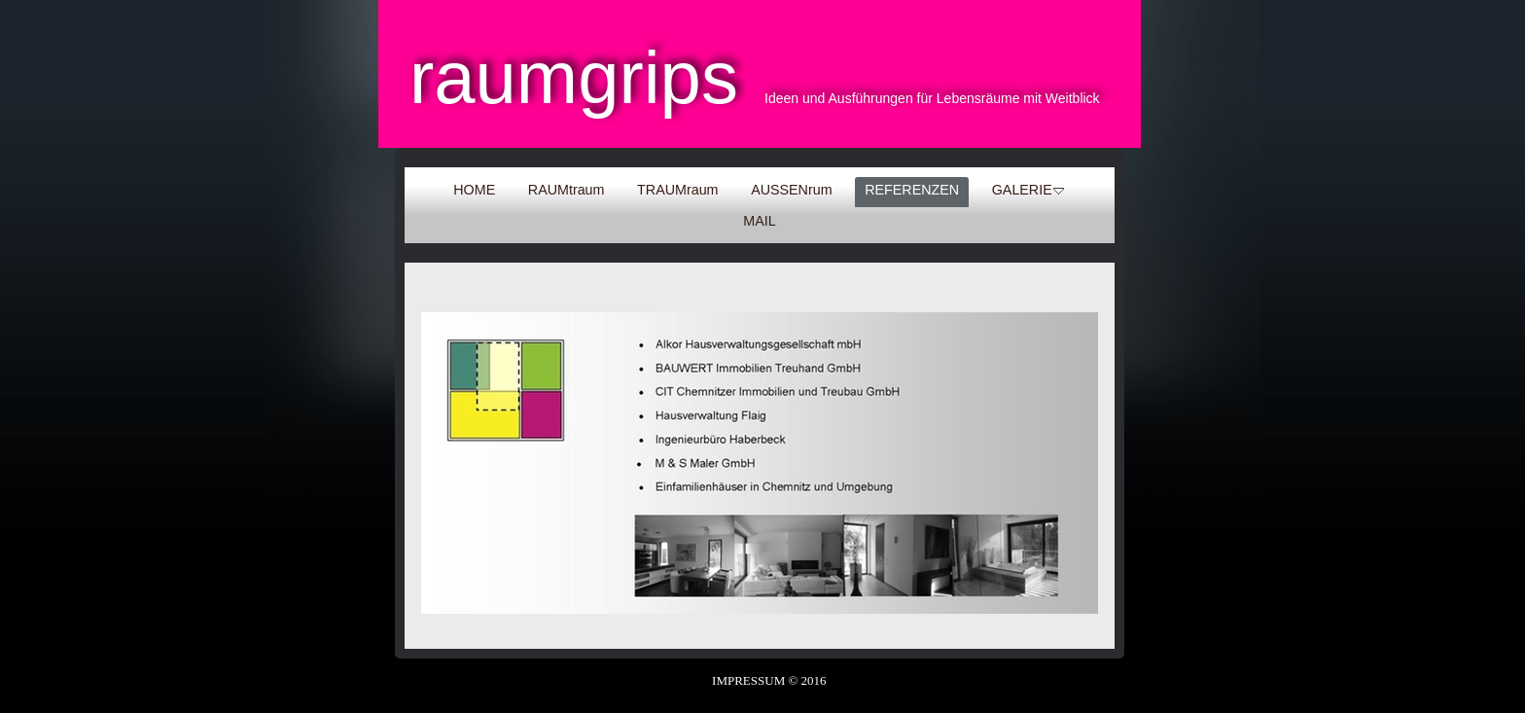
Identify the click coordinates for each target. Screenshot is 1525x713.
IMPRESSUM (748, 680)
